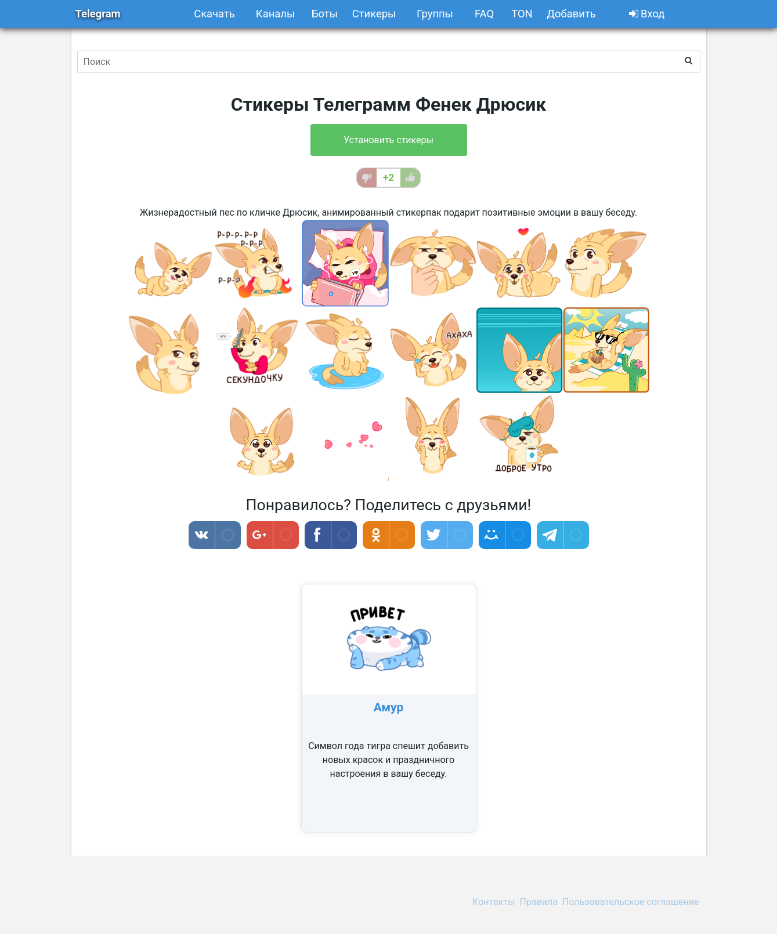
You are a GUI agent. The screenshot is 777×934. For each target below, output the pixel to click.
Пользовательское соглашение (630, 901)
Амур (389, 707)
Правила (539, 901)
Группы (435, 14)
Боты (325, 14)
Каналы (275, 14)
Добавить (571, 14)
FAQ (484, 14)
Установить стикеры (388, 140)
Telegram (98, 14)
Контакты (493, 901)
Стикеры (374, 14)
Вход (647, 14)
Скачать (214, 14)
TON (522, 14)
